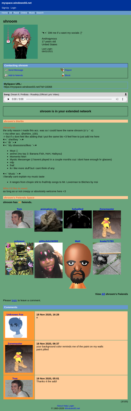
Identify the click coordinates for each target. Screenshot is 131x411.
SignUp (5, 7)
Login (13, 7)
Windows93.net (72, 408)
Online (24, 12)
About (60, 406)
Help (65, 406)
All (10, 12)
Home (5, 12)
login (14, 300)
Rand (16, 12)
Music (32, 12)
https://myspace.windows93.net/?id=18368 (28, 86)
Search (40, 12)
